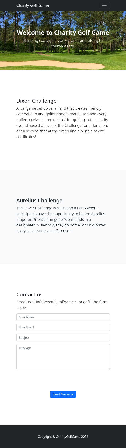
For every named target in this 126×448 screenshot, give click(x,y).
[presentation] (45, 380)
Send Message (63, 394)
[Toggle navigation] (104, 5)
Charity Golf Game (32, 5)
